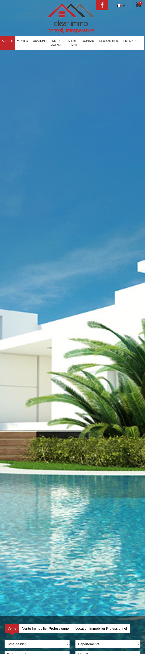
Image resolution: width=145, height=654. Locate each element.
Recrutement (109, 40)
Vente (12, 628)
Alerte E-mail (73, 42)
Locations (39, 40)
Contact (89, 40)
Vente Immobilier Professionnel (46, 628)
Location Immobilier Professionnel (101, 628)
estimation (131, 40)
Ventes (22, 40)
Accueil (7, 40)
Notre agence (56, 42)
